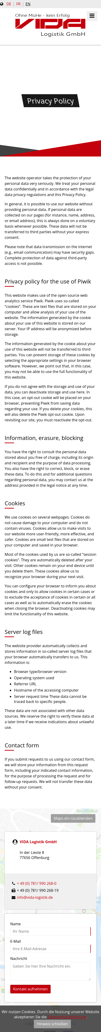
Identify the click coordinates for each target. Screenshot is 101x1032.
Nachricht (18, 958)
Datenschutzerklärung (67, 1016)
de (9, 4)
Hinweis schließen (52, 1023)
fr (18, 4)
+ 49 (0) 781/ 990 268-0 (36, 883)
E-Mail (15, 941)
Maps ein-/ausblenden (73, 818)
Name (15, 923)
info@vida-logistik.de (35, 897)
